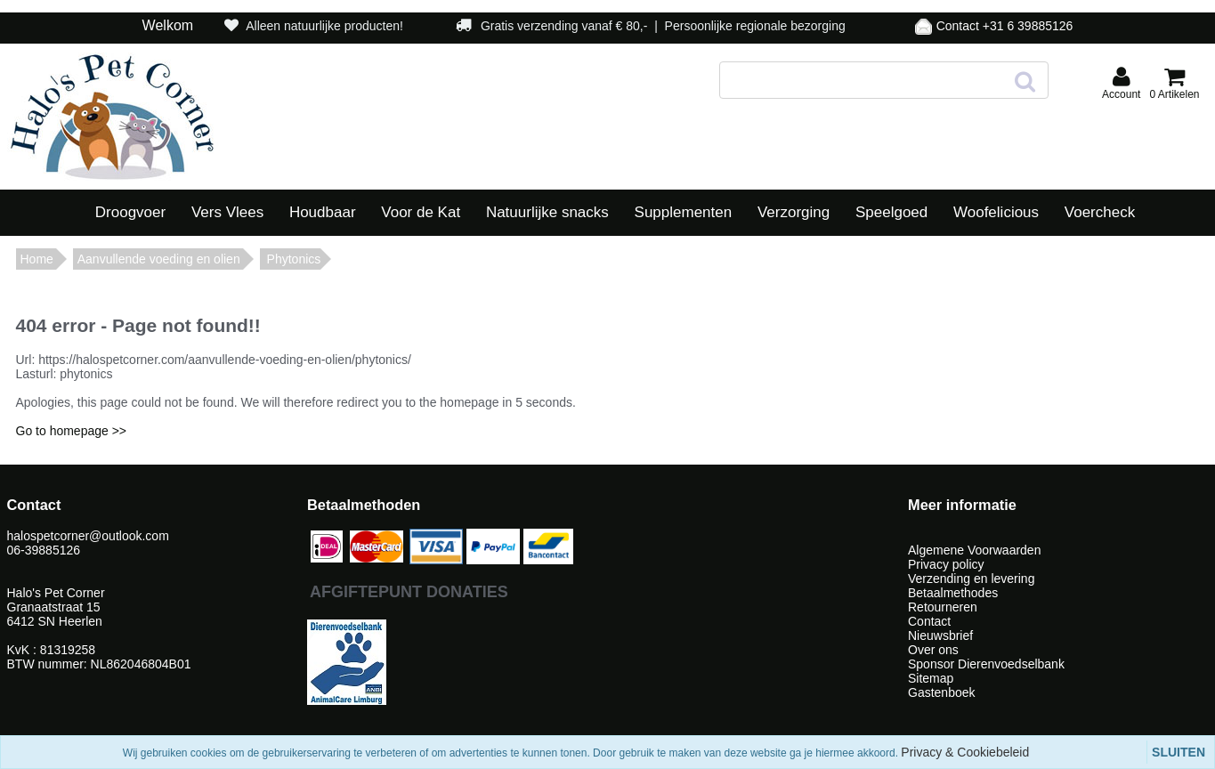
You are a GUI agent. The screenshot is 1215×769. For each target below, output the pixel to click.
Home (36, 259)
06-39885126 (44, 550)
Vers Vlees (227, 212)
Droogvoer (130, 212)
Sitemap (930, 678)
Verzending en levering (971, 578)
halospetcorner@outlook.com (90, 536)
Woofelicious (996, 212)
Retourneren (942, 607)
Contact (929, 621)
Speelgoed (891, 212)
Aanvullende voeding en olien (158, 259)
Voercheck (1100, 212)
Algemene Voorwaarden (974, 550)
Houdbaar (322, 212)
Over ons (933, 650)
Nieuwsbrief (940, 635)
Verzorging (793, 212)
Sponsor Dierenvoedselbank (986, 664)
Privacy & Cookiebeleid (965, 752)
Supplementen (684, 212)
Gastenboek (942, 692)
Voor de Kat (420, 212)
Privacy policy (946, 564)
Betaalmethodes (953, 593)
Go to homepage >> (71, 431)
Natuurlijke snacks (547, 212)
